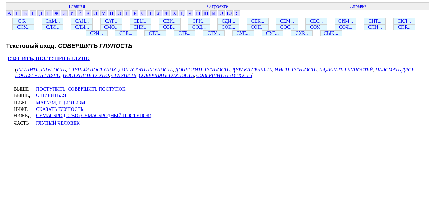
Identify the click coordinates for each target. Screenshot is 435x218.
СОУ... (316, 27)
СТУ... (214, 33)
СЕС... (316, 21)
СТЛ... (155, 33)
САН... (82, 21)
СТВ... (125, 33)
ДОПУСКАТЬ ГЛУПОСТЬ (146, 69)
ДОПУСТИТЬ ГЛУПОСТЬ (202, 69)
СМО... (111, 27)
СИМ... (345, 21)
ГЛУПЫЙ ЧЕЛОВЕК (58, 123)
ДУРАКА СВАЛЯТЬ (252, 69)
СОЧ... (345, 27)
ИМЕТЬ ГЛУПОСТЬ (296, 69)
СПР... (404, 27)
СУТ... (272, 33)
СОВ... (170, 27)
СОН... (258, 27)
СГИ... (198, 21)
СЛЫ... (82, 27)
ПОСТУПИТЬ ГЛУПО (86, 75)
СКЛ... (404, 21)
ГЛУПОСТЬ (53, 69)
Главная (77, 6)
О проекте (217, 6)
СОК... (228, 27)
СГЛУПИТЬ (124, 75)
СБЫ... (140, 21)
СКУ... (23, 27)
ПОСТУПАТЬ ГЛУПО (37, 75)
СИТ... (375, 21)
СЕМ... (287, 21)
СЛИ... (53, 27)
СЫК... (331, 33)
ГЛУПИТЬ (27, 69)
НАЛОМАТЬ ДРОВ (394, 69)
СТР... (184, 33)
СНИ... (140, 27)
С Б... (23, 21)
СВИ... (170, 21)
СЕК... (257, 21)
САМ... (52, 21)
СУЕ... (243, 33)
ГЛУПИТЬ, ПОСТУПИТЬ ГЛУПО (49, 58)
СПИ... (375, 27)
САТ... (111, 21)
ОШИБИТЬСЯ (51, 95)
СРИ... (96, 33)
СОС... (287, 27)
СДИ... (228, 21)
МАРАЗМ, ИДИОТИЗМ (60, 102)
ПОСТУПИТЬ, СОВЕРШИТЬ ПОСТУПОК (80, 88)
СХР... (301, 33)
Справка (358, 6)
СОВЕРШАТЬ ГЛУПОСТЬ (166, 75)
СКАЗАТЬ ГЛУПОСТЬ (59, 109)
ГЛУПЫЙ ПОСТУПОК (92, 69)
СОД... (199, 27)
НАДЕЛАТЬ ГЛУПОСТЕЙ (346, 69)
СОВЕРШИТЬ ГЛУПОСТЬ (224, 75)
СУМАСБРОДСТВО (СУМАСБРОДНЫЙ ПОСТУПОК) (93, 115)
